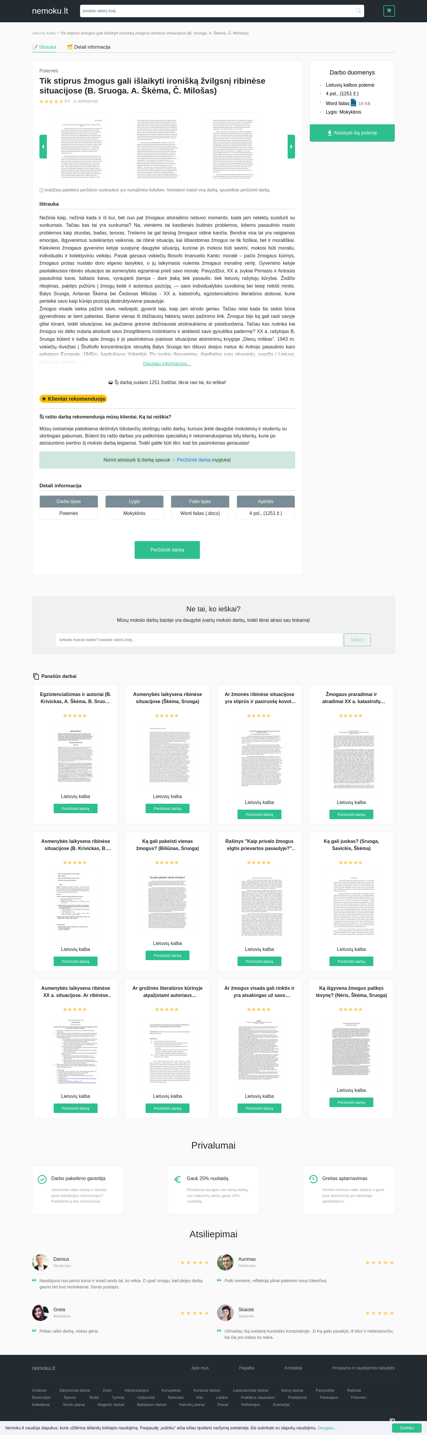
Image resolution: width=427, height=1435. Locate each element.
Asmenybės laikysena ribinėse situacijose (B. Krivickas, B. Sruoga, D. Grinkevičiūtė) (75, 848)
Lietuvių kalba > (45, 33)
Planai (223, 1404)
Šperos (70, 1397)
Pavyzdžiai (325, 1390)
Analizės (39, 1390)
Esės (107, 1390)
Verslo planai (74, 1404)
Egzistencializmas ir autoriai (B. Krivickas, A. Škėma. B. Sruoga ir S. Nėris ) (75, 701)
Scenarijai (281, 1404)
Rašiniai (354, 1390)
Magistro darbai (111, 1404)
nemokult (50, 10)
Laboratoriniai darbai (250, 1390)
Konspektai (171, 1390)
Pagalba (246, 1368)
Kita (199, 1397)
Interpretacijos (137, 1390)
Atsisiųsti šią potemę (352, 133)
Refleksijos (250, 1404)
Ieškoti (357, 639)
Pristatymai (297, 1397)
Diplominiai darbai (75, 1390)
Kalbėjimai (41, 1404)
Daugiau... (327, 1428)
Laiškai (222, 1397)
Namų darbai (292, 1390)
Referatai (176, 1397)
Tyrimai (118, 1397)
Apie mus (200, 1368)
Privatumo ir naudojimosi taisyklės (363, 1368)
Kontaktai (293, 1368)
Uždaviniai (146, 1397)
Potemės (68, 513)
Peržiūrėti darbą (167, 549)
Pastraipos (329, 1397)
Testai (94, 1397)
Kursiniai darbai (207, 1390)
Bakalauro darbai (151, 1404)
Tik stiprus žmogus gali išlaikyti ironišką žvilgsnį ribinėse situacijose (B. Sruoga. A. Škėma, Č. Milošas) (154, 33)
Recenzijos (41, 1397)
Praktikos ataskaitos (258, 1397)
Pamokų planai (192, 1404)
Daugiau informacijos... (167, 363)
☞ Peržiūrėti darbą (190, 459)
